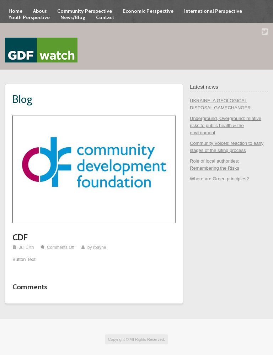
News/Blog (72, 17)
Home (15, 11)
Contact (105, 17)
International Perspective (213, 11)
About (40, 11)
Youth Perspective (29, 17)
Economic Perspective (148, 11)
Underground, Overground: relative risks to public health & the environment (225, 125)
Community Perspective (84, 11)
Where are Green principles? (219, 178)
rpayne (99, 247)
